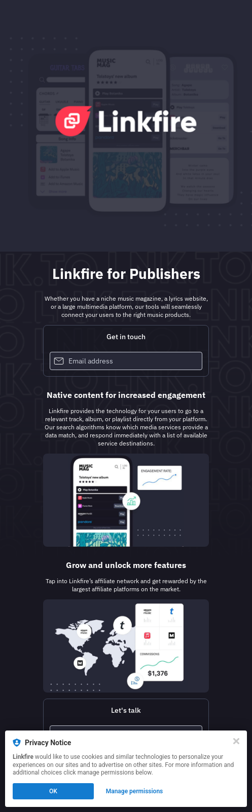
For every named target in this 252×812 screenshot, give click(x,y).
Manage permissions (134, 791)
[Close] (236, 741)
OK (53, 791)
